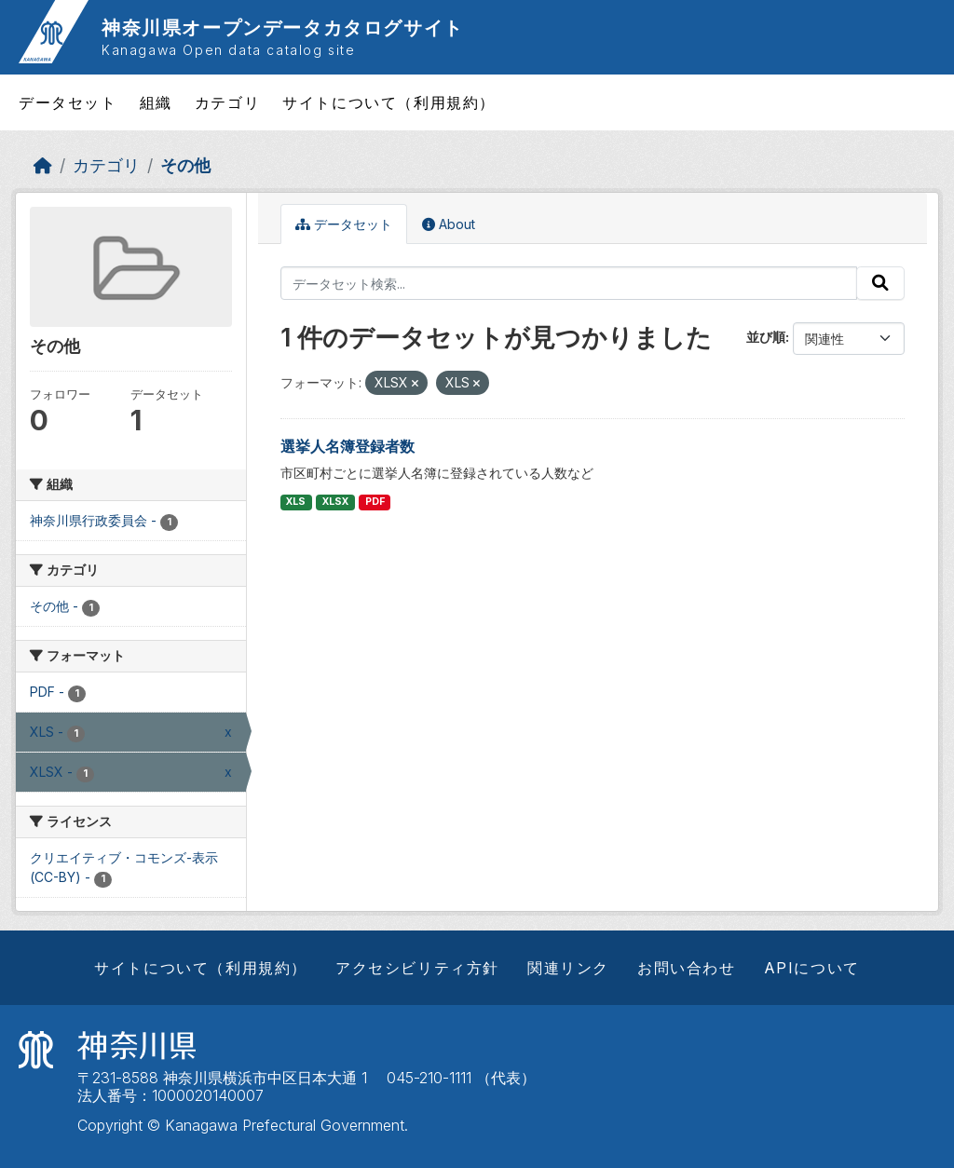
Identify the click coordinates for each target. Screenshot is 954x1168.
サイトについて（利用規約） (389, 102)
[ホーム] (43, 165)
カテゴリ (227, 102)
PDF (375, 502)
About (448, 224)
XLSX (335, 502)
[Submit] (880, 283)
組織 (156, 102)
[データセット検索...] (569, 283)
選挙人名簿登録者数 (347, 446)
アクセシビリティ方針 (417, 967)
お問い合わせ (686, 967)
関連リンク (568, 967)
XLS (296, 502)
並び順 (765, 337)
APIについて (812, 967)
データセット (68, 102)
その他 (185, 165)
